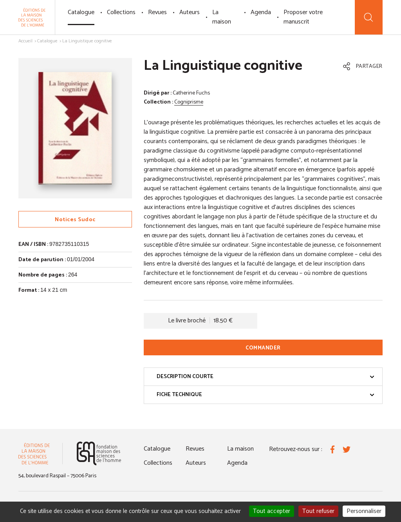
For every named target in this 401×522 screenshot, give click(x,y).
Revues (157, 12)
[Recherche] (369, 17)
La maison (221, 17)
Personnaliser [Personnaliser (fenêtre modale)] (364, 511)
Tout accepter (271, 511)
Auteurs (189, 12)
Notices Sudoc (75, 219)
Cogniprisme (188, 102)
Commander (263, 348)
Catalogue (81, 12)
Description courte (265, 376)
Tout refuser (318, 511)
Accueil (25, 41)
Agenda (261, 12)
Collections (121, 12)
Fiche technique (265, 394)
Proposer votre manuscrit (303, 17)
